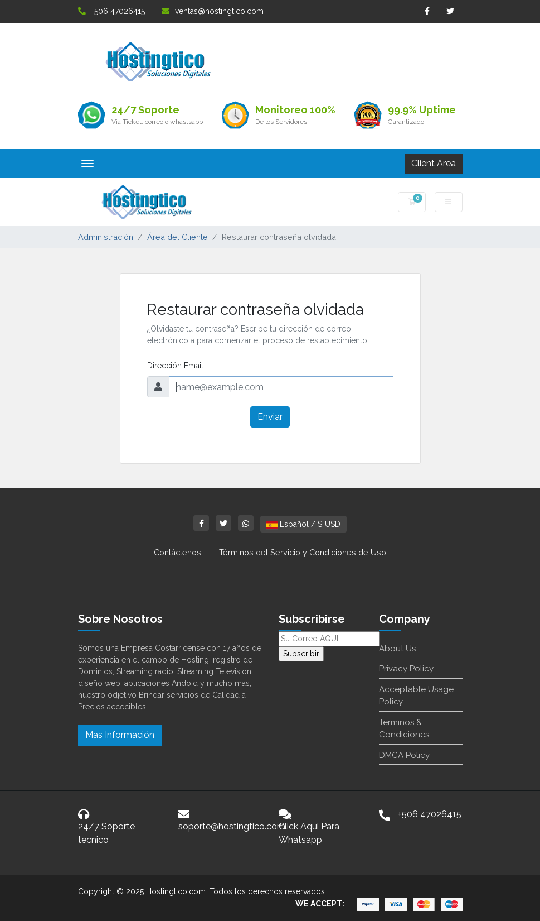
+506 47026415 (111, 11)
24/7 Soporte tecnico (106, 833)
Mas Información (119, 735)
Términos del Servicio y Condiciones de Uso (302, 552)
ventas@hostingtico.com (213, 11)
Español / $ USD (303, 524)
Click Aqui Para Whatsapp (309, 833)
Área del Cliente (177, 237)
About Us (397, 649)
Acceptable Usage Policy (416, 695)
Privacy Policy (406, 669)
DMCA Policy (404, 755)
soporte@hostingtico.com (231, 826)
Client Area (433, 163)
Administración (105, 237)
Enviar (270, 416)
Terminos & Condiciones (404, 728)
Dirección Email (175, 365)
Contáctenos (177, 552)
